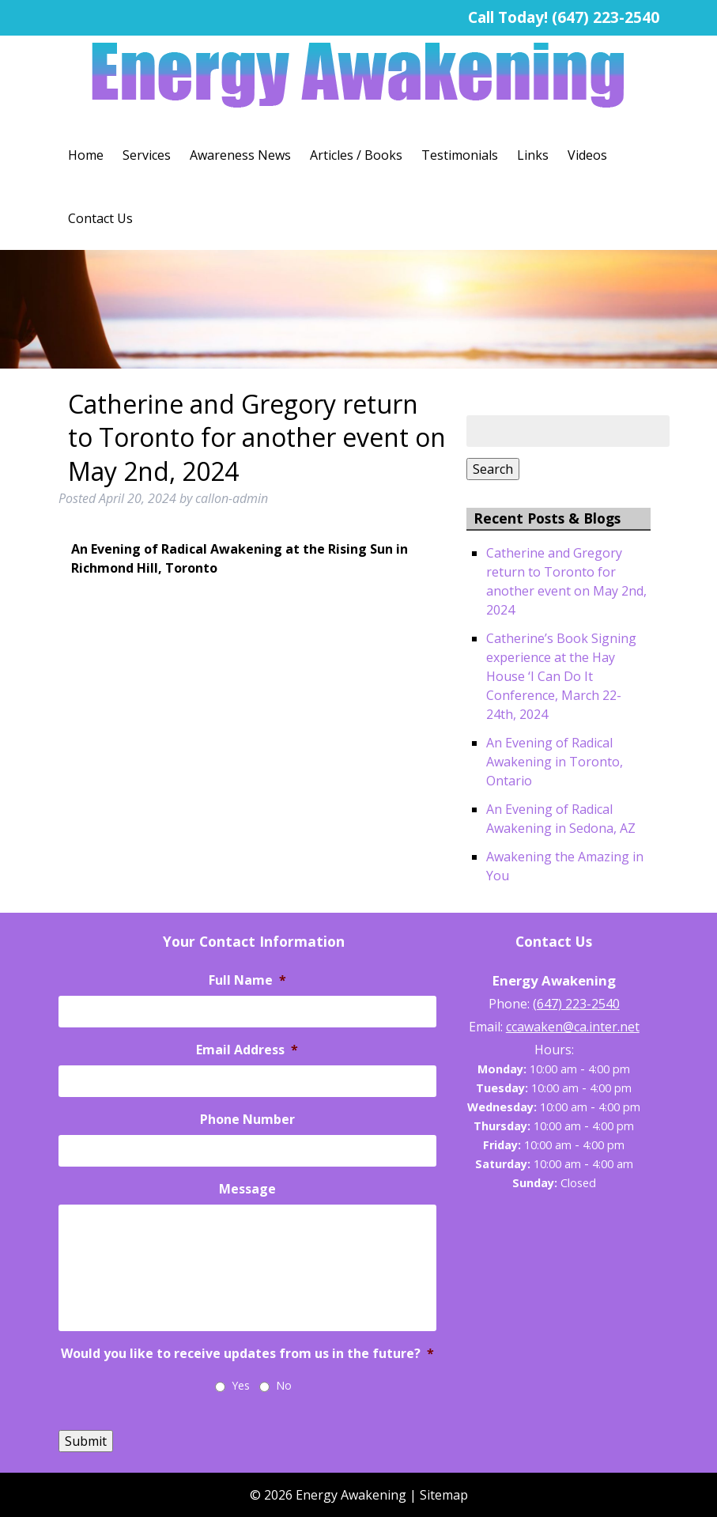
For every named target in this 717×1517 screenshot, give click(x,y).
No (284, 1385)
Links (533, 155)
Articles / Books (356, 155)
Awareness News (240, 155)
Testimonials (459, 155)
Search (493, 469)
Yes (241, 1385)
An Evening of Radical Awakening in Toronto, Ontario (554, 761)
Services (147, 155)
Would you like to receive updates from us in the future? (247, 1353)
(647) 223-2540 (605, 17)
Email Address (247, 1050)
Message (247, 1189)
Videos (587, 155)
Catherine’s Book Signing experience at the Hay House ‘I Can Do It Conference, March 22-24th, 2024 (561, 676)
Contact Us (100, 218)
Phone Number (247, 1119)
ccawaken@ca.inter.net (573, 1026)
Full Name (247, 980)
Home (86, 155)
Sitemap (444, 1495)
